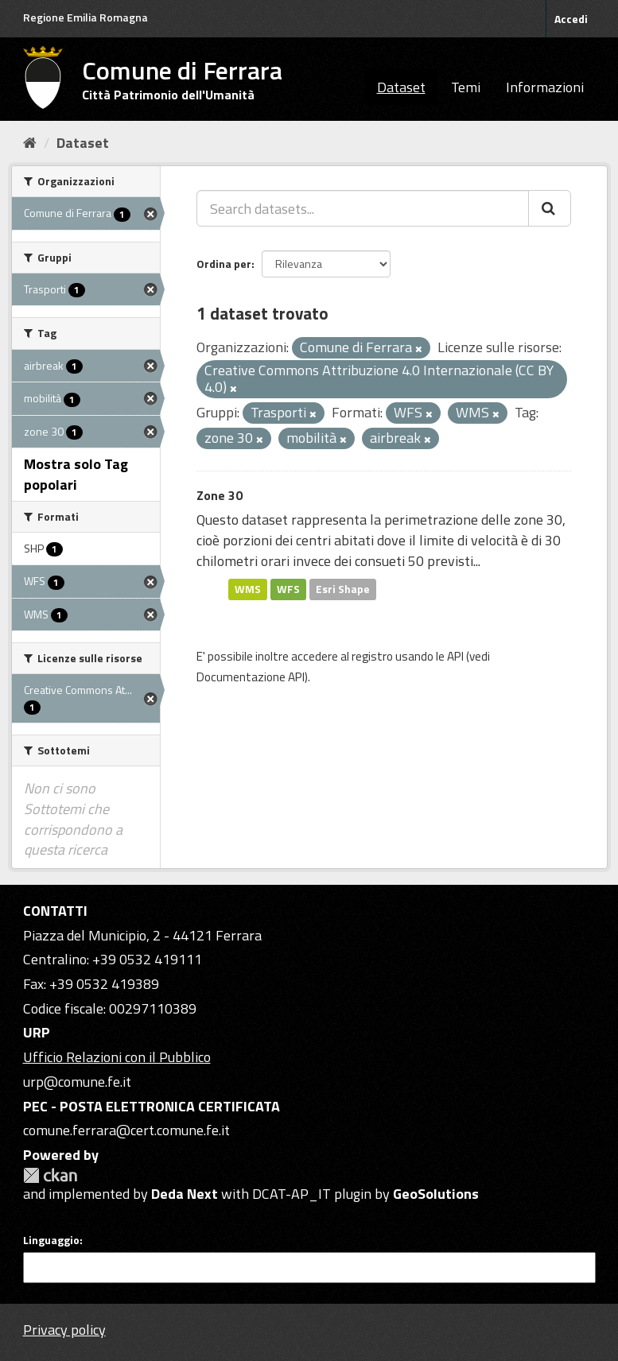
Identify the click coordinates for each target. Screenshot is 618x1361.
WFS (288, 589)
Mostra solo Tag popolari (76, 474)
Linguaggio (51, 1240)
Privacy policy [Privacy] (64, 1329)
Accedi (571, 18)
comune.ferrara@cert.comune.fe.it (126, 1130)
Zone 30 (219, 495)
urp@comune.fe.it (77, 1081)
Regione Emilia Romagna (85, 17)
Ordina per (223, 263)
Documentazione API (250, 677)
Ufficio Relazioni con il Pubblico (117, 1057)
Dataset (401, 87)
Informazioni (545, 87)
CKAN (50, 1175)
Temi (465, 87)
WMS (248, 589)
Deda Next (184, 1193)
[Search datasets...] (362, 208)
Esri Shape (343, 589)
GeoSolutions (436, 1193)
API (455, 656)
